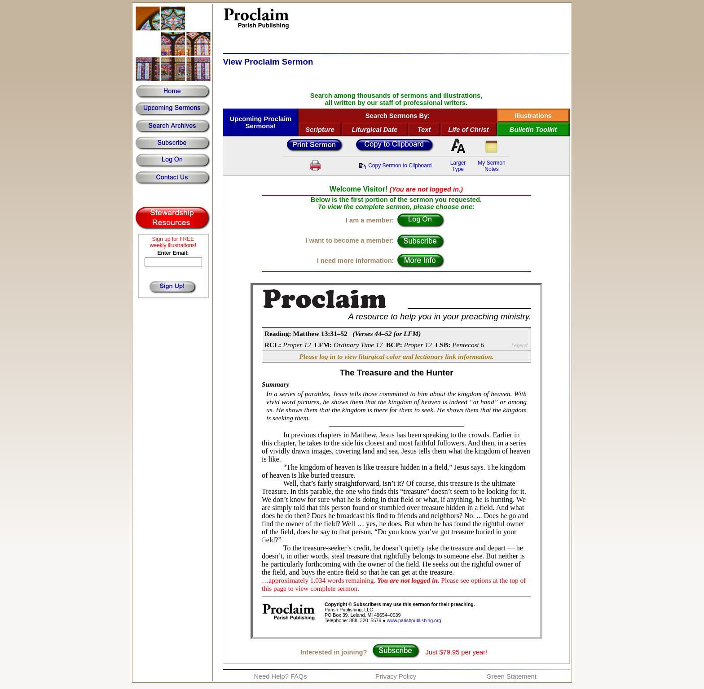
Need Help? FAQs (280, 676)
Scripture (319, 129)
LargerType (458, 166)
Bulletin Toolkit (533, 129)
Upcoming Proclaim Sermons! (261, 122)
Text (424, 129)
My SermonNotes (491, 166)
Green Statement (511, 676)
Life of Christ (468, 129)
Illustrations (533, 115)
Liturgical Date (375, 129)
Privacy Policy (395, 676)
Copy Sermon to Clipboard (395, 165)
